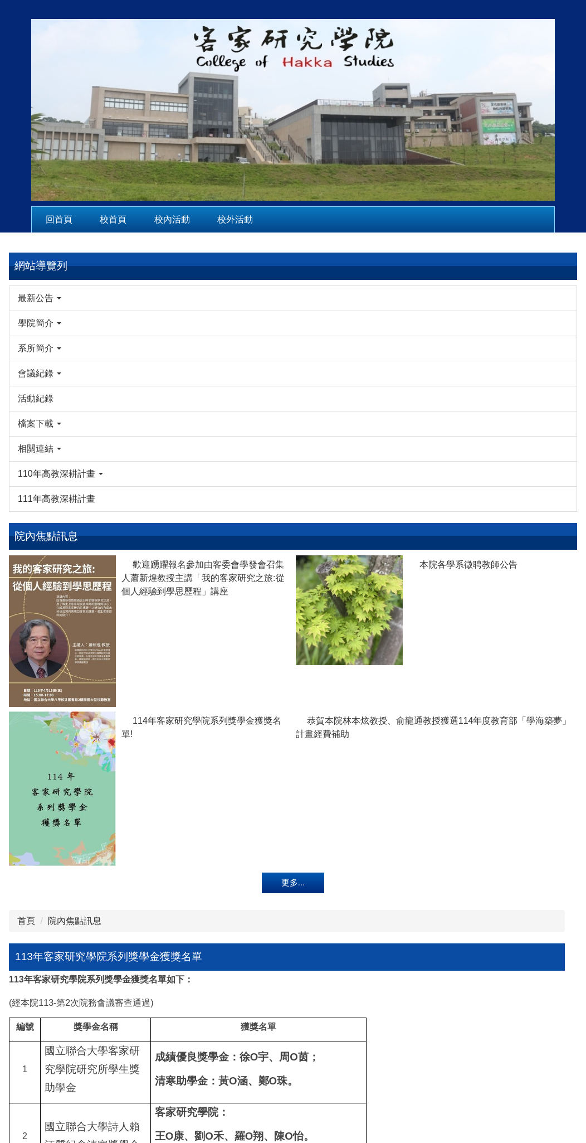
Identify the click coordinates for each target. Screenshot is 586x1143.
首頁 (143, 263)
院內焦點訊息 (192, 263)
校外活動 (235, 219)
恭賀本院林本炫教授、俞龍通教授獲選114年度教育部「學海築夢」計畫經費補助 (93, 909)
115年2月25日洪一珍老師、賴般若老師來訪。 (525, 394)
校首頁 (113, 219)
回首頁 (59, 219)
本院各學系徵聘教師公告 (93, 604)
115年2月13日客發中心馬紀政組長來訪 (525, 470)
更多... (59, 1015)
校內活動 (172, 219)
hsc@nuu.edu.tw (423, 1098)
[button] (58, 298)
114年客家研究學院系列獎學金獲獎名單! (41, 869)
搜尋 (561, 296)
